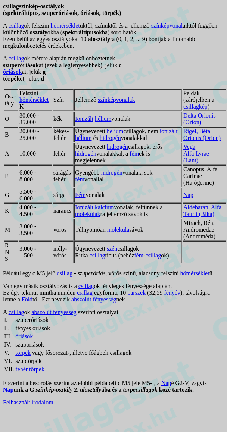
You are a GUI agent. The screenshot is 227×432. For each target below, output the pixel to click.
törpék (23, 353)
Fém (80, 195)
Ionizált (84, 119)
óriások (12, 72)
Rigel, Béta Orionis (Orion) (202, 134)
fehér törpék (29, 369)
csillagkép (195, 106)
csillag (16, 25)
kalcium (104, 207)
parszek (136, 292)
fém (134, 153)
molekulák (87, 214)
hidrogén (110, 138)
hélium (103, 119)
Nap (188, 195)
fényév (172, 292)
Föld (27, 299)
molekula (118, 229)
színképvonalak (116, 100)
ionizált (169, 131)
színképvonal (167, 25)
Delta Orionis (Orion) (199, 118)
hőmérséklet (65, 25)
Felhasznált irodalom (28, 402)
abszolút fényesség (93, 299)
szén (112, 248)
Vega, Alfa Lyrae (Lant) (196, 153)
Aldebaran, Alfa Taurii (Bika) (202, 210)
